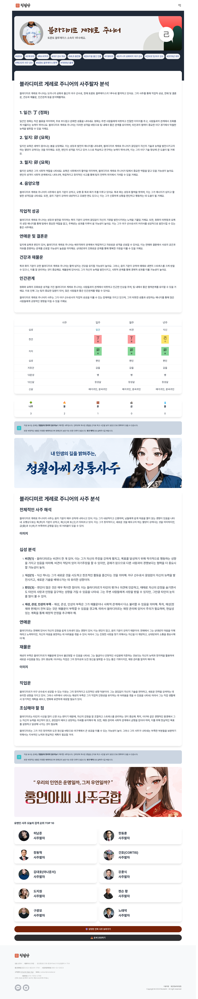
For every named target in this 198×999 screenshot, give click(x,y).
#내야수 (18, 56)
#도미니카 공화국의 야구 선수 (129, 56)
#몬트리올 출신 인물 (92, 56)
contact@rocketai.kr (47, 972)
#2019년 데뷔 (173, 56)
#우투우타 (30, 56)
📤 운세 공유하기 (98, 937)
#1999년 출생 (67, 62)
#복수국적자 (43, 56)
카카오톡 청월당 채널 (27, 972)
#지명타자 (109, 56)
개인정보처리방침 (176, 986)
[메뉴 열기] (179, 5)
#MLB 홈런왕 (75, 56)
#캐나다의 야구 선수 (24, 62)
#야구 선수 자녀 (58, 56)
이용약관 (166, 986)
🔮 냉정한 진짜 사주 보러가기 (98, 929)
